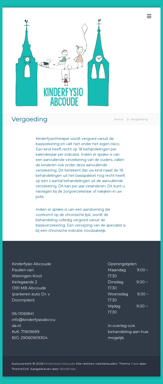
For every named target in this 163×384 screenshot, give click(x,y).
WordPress (68, 369)
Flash (135, 363)
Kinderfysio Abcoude (59, 363)
